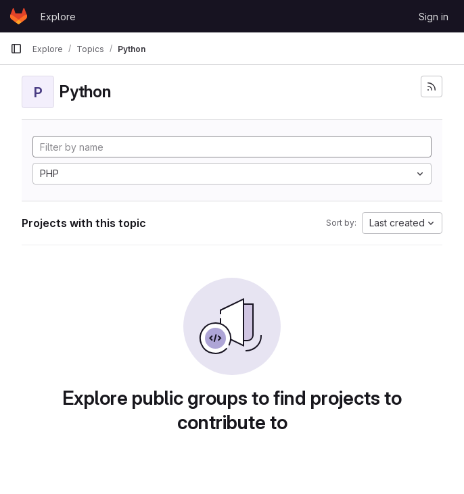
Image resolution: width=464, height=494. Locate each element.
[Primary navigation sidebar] (16, 48)
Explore (58, 16)
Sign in (433, 16)
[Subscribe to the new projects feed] (431, 86)
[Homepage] (18, 16)
